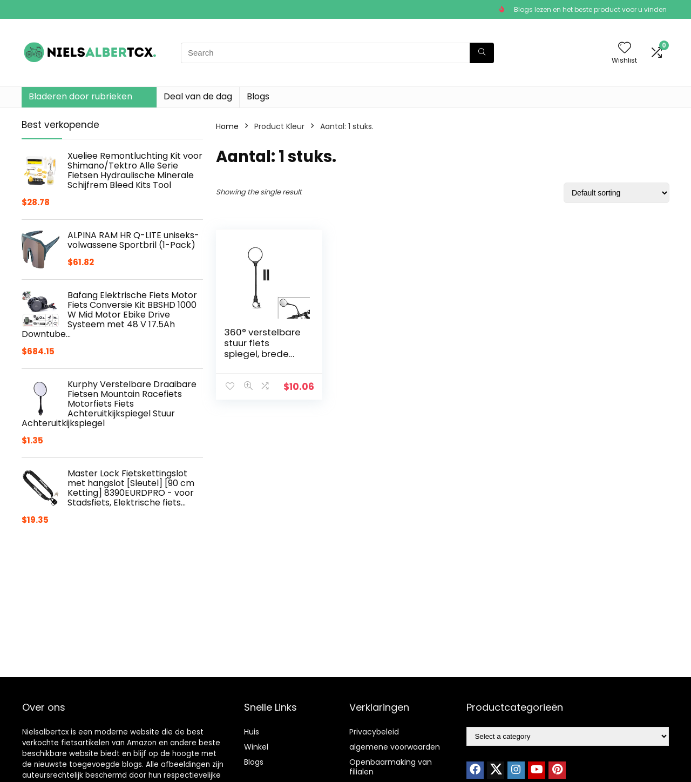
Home (227, 126)
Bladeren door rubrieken (80, 96)
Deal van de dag (198, 96)
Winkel (256, 746)
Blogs (258, 96)
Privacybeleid (374, 731)
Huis (251, 731)
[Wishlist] (624, 48)
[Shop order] (616, 193)
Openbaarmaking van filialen (390, 767)
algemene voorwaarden (394, 746)
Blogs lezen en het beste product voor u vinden (590, 9)
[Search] (482, 53)
